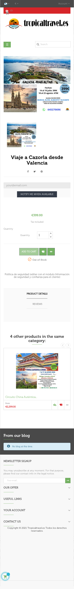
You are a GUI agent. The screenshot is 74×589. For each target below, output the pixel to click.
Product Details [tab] (37, 293)
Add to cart (29, 251)
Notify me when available (37, 194)
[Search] (52, 44)
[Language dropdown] (7, 3)
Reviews (37, 304)
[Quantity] (43, 235)
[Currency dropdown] (16, 3)
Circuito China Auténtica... (21, 397)
